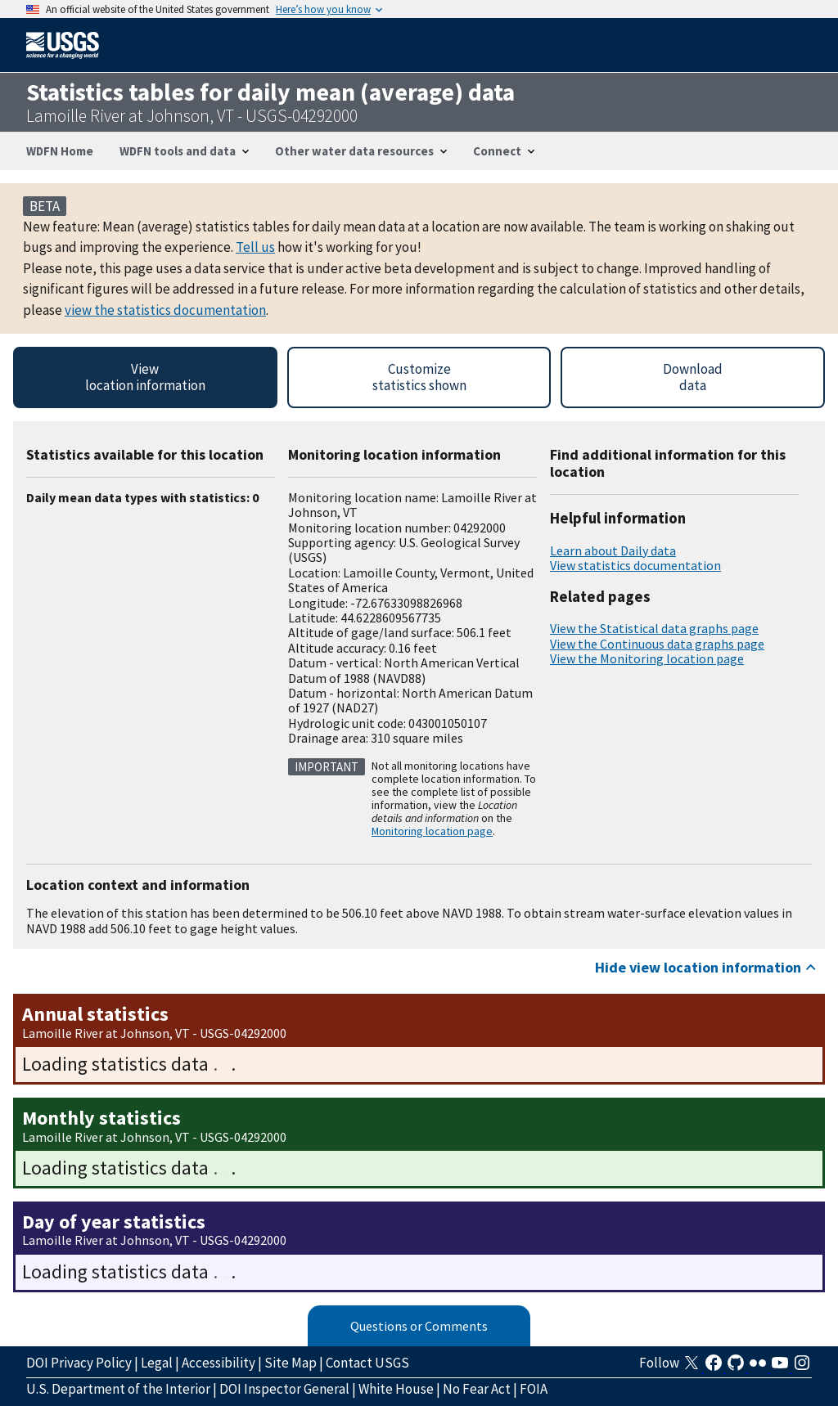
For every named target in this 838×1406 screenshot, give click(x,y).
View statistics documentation (635, 565)
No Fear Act (477, 1389)
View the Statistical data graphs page (654, 628)
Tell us (255, 247)
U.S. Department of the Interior (118, 1389)
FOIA (533, 1389)
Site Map (290, 1363)
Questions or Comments (419, 1326)
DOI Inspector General (284, 1389)
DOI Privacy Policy (79, 1363)
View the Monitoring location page (647, 658)
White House (396, 1389)
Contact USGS (367, 1363)
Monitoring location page (432, 831)
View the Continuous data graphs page (657, 644)
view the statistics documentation (165, 310)
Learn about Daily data (613, 550)
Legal (157, 1363)
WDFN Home (59, 151)
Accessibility (218, 1363)
